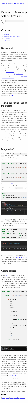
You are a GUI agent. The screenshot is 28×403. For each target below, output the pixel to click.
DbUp (7, 275)
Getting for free (7, 40)
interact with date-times (8, 78)
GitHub (12, 3)
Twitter (7, 3)
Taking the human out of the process (12, 36)
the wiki (12, 95)
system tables (11, 183)
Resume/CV (22, 3)
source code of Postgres (21, 257)
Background (6, 34)
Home (3, 3)
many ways (24, 76)
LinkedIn (16, 3)
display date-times (18, 74)
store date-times (10, 72)
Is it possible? (7, 38)
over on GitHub (12, 375)
